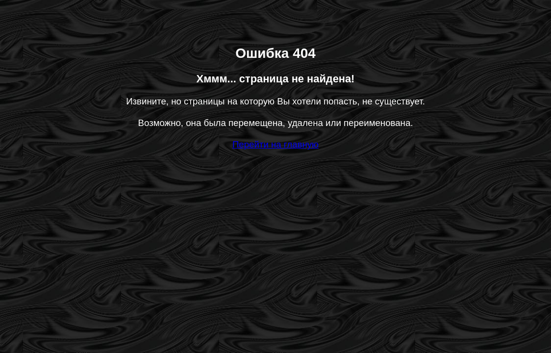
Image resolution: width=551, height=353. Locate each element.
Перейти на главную (275, 144)
